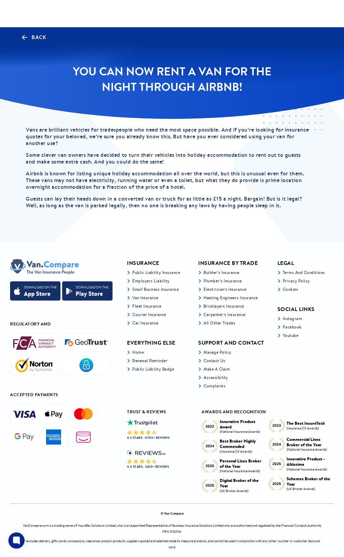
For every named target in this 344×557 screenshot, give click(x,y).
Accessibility (216, 377)
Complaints (214, 385)
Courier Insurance (149, 314)
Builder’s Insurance (222, 272)
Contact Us (214, 360)
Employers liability (151, 280)
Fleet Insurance (147, 306)
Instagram (292, 318)
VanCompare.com (36, 525)
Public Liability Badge (153, 369)
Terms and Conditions (304, 272)
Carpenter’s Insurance (225, 314)
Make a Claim (217, 369)
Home (138, 352)
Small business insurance (155, 289)
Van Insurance (145, 297)
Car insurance (145, 322)
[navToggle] (328, 13)
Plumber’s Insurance (223, 280)
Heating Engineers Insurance (231, 297)
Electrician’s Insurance (225, 289)
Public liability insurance (156, 272)
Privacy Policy (296, 280)
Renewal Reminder (150, 360)
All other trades (219, 322)
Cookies (290, 289)
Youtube (291, 335)
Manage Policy (217, 352)
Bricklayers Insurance (224, 306)
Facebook (292, 326)
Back (33, 37)
